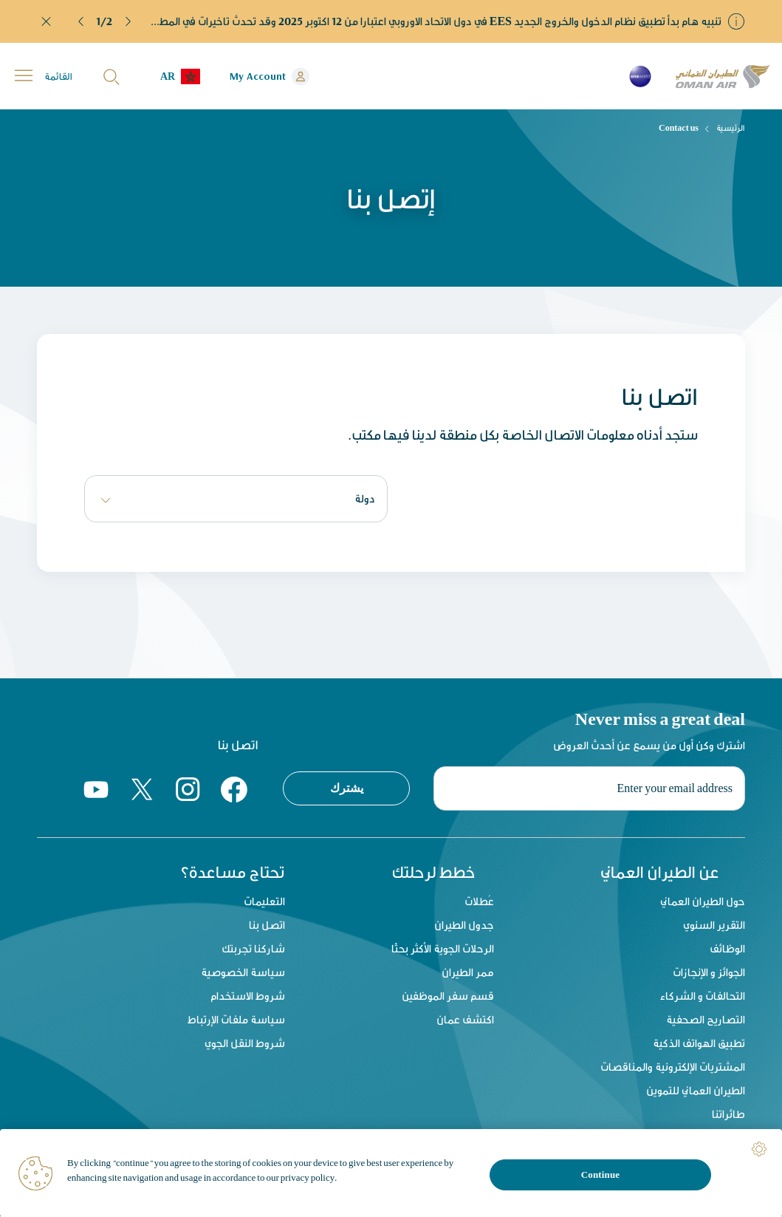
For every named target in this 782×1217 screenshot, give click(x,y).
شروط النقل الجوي (245, 1043)
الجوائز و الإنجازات (709, 973)
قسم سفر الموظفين (448, 996)
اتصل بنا (267, 925)
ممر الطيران (468, 973)
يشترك (346, 787)
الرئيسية (730, 128)
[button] (81, 21)
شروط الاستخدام (247, 996)
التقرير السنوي (714, 925)
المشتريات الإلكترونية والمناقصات (672, 1067)
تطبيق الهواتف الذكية (699, 1043)
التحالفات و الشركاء (702, 996)
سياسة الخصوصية (243, 973)
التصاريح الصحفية (705, 1020)
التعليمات (264, 902)
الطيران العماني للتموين (695, 1091)
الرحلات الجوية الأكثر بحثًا (442, 949)
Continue (600, 1174)
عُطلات (479, 902)
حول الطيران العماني (702, 902)
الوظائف (727, 949)
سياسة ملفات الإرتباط (236, 1020)
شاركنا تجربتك (253, 949)
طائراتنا (728, 1114)
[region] (391, 1173)
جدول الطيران (464, 925)
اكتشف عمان (465, 1020)
